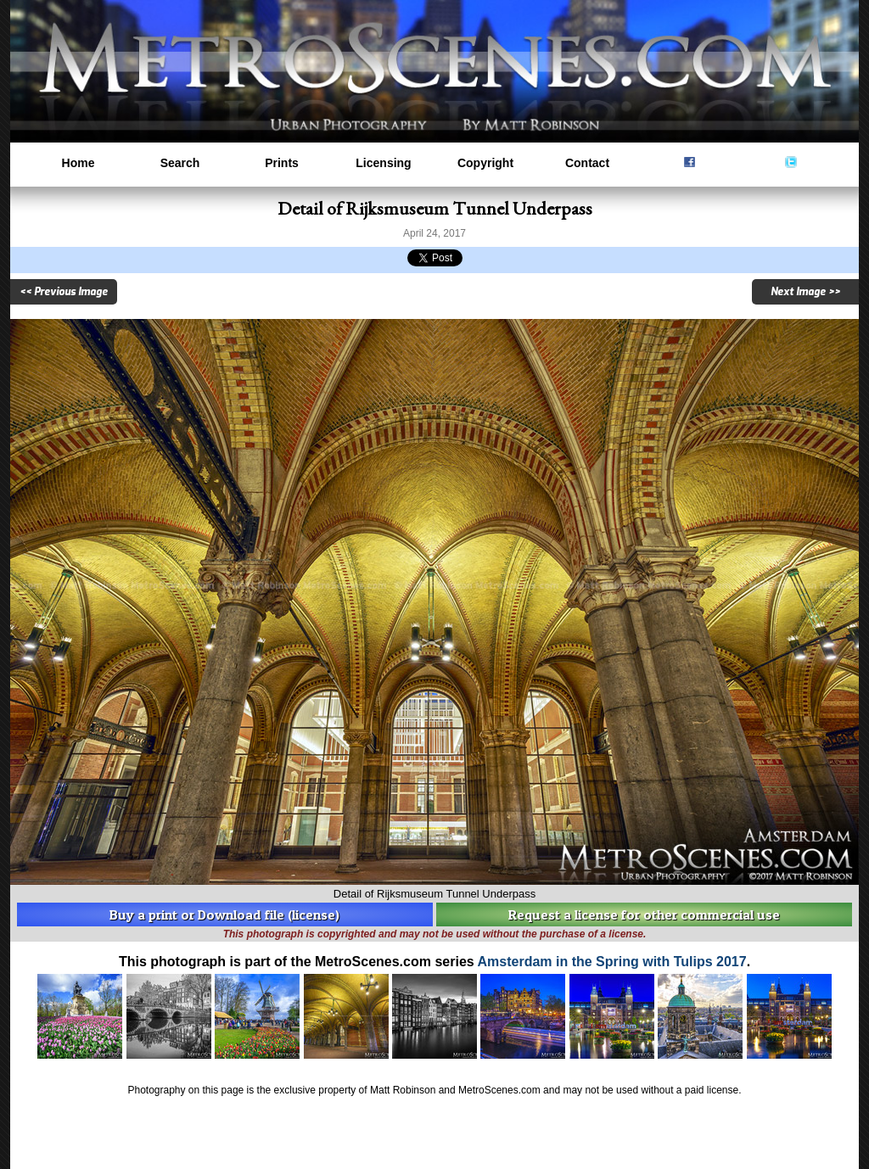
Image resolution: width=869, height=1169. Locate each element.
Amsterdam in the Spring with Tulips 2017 (612, 961)
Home (78, 163)
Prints (282, 163)
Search (180, 163)
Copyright (485, 163)
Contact (587, 163)
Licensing (383, 163)
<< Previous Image (64, 292)
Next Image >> (805, 292)
